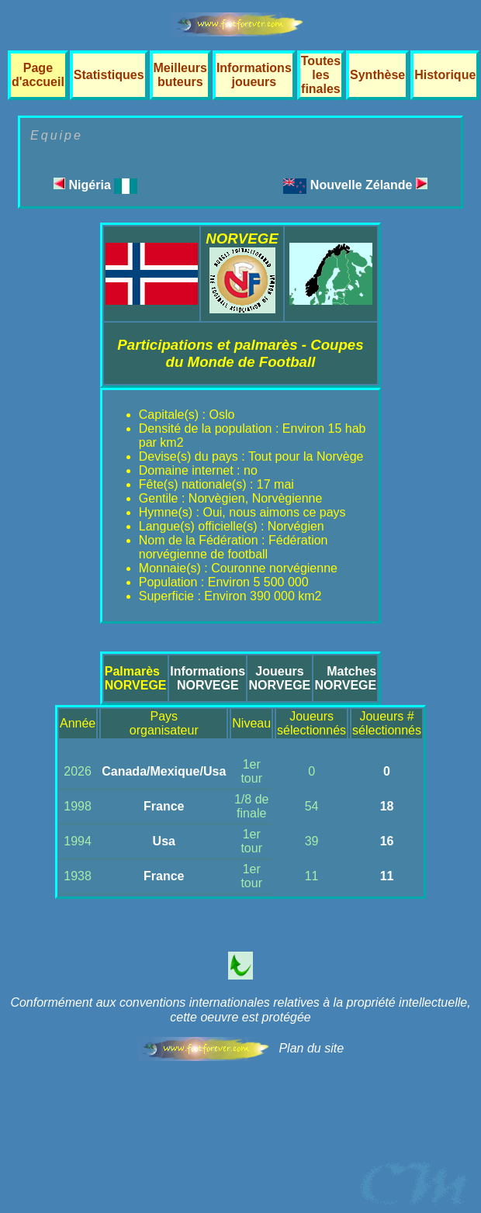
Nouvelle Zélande (368, 185)
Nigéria (95, 185)
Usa (164, 841)
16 (387, 841)
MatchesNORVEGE (345, 678)
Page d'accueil (38, 74)
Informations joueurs (254, 74)
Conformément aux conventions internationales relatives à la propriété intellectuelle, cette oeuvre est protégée (240, 1010)
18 (387, 806)
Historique (445, 74)
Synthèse (377, 74)
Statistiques (109, 74)
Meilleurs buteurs (180, 74)
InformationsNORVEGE (207, 678)
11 (387, 876)
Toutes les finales (321, 74)
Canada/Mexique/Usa (164, 771)
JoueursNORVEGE (280, 678)
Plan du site (311, 1048)
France (164, 806)
